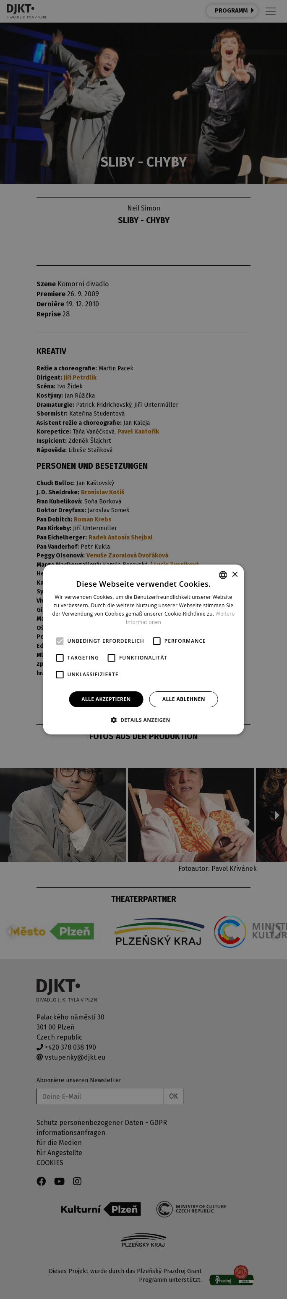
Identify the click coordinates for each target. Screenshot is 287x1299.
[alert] (143, 649)
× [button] (234, 575)
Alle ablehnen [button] (183, 699)
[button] (143, 720)
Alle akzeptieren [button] (106, 699)
